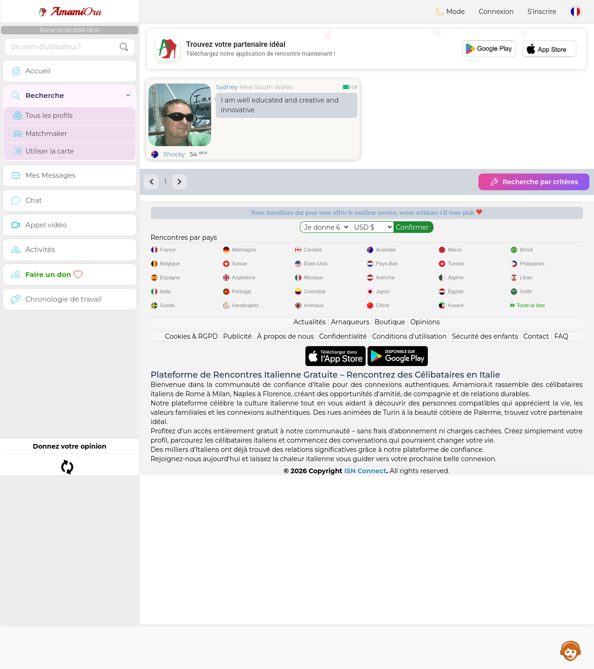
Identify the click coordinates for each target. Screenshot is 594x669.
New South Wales (266, 86)
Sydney (227, 86)
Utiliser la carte (43, 151)
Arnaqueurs (350, 515)
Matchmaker (40, 133)
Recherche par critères (534, 182)
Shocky (174, 154)
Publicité (237, 530)
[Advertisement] (366, 49)
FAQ (561, 530)
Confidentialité (343, 530)
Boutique (389, 515)
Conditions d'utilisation (409, 530)
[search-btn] (124, 47)
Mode (450, 11)
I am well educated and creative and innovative (280, 105)
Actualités (309, 515)
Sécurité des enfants (485, 530)
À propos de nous (285, 530)
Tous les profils (43, 115)
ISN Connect (365, 664)
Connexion (496, 11)
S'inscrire (542, 11)
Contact (536, 530)
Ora (69, 12)
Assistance (571, 650)
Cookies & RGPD (191, 530)
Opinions (424, 515)
